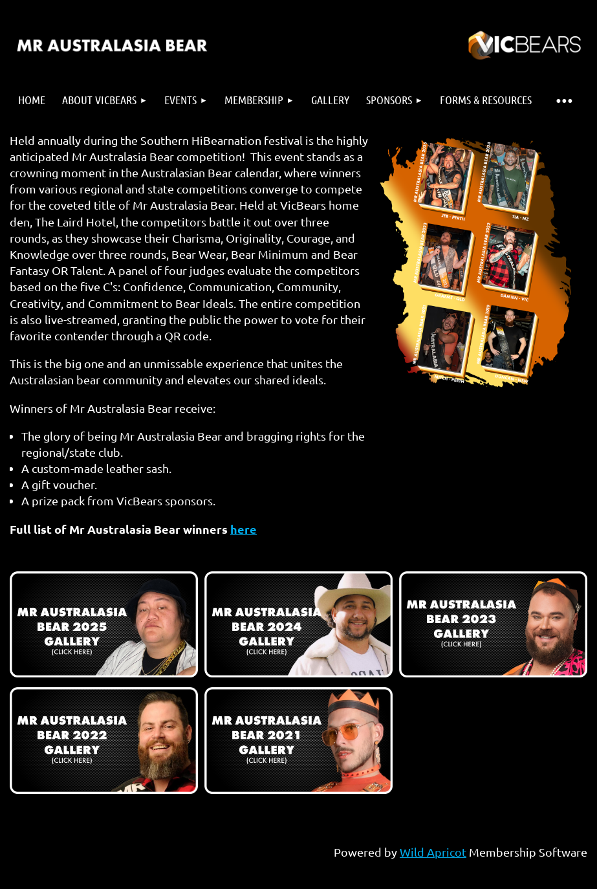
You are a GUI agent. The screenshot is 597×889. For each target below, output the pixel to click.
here (243, 528)
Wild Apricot (433, 852)
